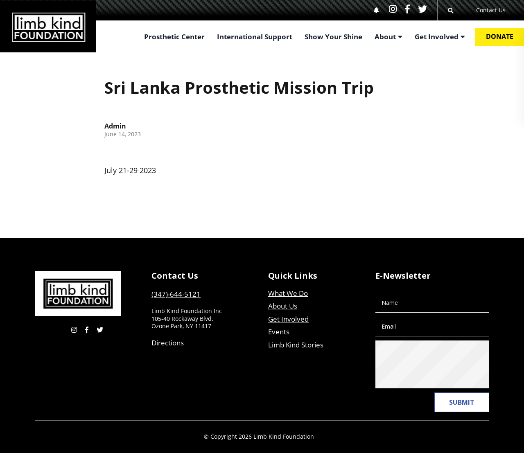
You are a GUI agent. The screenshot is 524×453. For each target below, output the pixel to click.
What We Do (288, 293)
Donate (499, 36)
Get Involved (288, 319)
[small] (393, 9)
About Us (282, 306)
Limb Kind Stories (295, 344)
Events (278, 331)
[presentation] (446, 365)
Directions (167, 342)
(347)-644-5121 (176, 294)
